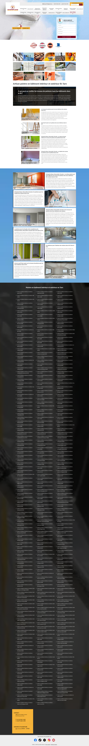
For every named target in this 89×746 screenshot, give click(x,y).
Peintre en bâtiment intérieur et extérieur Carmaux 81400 (65, 364)
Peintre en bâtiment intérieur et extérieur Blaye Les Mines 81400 (66, 330)
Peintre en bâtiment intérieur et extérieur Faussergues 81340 (45, 403)
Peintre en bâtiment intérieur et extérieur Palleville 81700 (45, 543)
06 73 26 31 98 (64, 4)
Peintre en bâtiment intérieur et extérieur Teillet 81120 (25, 665)
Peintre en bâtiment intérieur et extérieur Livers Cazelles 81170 (45, 475)
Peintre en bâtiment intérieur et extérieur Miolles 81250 (45, 501)
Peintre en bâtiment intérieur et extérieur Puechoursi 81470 (25, 562)
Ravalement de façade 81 (23, 9)
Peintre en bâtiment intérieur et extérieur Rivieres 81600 (65, 574)
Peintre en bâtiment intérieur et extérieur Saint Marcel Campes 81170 (26, 623)
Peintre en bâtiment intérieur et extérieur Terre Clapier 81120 (46, 665)
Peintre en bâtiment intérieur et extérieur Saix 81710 (65, 635)
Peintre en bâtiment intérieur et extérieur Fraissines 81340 (25, 410)
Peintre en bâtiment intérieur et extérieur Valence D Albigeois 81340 (45, 680)
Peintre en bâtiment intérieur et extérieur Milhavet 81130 (25, 501)
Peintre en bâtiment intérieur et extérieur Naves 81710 (65, 536)
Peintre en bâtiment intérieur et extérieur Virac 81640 (26, 699)
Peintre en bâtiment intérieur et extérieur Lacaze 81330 (45, 448)
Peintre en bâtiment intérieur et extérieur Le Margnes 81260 (65, 482)
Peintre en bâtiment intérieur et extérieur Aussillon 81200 (65, 315)
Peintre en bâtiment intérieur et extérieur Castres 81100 (45, 372)
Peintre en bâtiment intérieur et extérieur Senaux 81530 (65, 646)
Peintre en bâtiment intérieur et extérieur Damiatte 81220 (65, 387)
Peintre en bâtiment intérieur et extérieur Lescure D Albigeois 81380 (65, 471)
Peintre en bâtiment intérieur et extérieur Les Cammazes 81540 (25, 361)
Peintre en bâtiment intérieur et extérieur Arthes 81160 (65, 311)
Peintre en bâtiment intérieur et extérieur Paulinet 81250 (45, 547)
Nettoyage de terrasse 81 (30, 13)
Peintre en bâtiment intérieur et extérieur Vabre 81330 (45, 676)
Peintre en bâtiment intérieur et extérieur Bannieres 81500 (25, 319)
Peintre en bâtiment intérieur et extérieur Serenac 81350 (65, 650)
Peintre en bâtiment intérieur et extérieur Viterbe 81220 (45, 699)
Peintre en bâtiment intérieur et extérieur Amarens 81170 (65, 300)
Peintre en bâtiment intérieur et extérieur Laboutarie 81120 (45, 441)
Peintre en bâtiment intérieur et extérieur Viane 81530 (45, 688)
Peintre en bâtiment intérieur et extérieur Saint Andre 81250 (66, 593)
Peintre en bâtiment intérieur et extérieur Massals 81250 (45, 494)
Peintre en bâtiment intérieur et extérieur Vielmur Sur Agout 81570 (65, 688)
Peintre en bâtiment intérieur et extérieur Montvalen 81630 (45, 524)
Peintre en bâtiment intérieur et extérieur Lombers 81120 (65, 475)
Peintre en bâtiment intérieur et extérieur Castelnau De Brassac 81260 (45, 368)
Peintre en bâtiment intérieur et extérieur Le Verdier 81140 (25, 688)
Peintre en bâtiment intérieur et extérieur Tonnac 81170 (65, 669)
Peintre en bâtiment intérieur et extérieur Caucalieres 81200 (65, 372)
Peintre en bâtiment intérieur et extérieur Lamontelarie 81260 (45, 460)
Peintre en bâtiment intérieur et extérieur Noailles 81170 (45, 539)
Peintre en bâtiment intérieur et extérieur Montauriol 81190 (25, 509)
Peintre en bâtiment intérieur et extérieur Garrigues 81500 (65, 418)
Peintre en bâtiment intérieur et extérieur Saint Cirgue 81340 (26, 604)
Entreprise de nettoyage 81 (66, 9)
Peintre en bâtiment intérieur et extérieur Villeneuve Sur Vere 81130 (25, 695)
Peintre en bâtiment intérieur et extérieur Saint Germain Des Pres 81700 (46, 608)
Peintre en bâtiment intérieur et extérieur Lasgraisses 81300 (65, 463)
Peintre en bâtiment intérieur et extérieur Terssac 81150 (65, 665)
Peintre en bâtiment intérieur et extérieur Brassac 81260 (25, 338)
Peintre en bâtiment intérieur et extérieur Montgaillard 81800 (25, 517)
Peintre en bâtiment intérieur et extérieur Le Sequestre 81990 (45, 650)
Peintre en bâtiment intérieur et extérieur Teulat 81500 (25, 669)
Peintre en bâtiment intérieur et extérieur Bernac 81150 (45, 326)
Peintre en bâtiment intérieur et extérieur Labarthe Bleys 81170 (65, 429)
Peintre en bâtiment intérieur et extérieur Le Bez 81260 (25, 330)
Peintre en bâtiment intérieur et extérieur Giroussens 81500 (45, 422)
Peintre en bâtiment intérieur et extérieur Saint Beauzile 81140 (66, 597)
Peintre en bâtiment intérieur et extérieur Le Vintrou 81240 (65, 695)
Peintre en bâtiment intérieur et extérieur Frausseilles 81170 (45, 410)
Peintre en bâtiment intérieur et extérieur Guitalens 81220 (45, 425)
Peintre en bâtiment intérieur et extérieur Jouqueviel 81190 (45, 429)
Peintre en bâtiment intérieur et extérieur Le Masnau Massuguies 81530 (45, 490)
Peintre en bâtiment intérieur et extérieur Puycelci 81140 (25, 566)
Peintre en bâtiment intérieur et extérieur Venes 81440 (45, 684)
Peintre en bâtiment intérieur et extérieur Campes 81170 (65, 361)
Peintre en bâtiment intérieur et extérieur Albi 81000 (25, 296)
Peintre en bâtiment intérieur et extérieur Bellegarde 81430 (45, 323)
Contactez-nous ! (26, 28)
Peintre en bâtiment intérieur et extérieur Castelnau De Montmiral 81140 (25, 372)
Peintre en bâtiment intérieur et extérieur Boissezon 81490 (25, 334)
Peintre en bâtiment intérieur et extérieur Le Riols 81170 (45, 574)
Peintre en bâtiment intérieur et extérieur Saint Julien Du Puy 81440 (66, 616)
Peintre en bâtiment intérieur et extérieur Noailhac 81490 (25, 539)
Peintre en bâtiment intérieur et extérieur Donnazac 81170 (45, 391)
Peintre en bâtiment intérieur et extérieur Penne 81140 (45, 551)
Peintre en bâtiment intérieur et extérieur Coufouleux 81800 (25, 380)
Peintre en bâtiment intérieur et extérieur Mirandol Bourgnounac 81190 (65, 501)
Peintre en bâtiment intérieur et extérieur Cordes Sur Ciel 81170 (65, 376)
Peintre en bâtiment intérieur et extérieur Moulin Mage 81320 (45, 528)
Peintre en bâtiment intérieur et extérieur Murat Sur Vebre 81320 (65, 532)
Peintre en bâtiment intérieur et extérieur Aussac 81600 (45, 315)
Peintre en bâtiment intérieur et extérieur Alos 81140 (25, 300)
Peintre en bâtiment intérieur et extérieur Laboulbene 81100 (25, 441)
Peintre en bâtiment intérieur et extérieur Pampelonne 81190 (65, 543)
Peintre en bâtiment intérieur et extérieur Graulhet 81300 (65, 422)
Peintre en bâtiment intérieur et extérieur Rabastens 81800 (25, 570)
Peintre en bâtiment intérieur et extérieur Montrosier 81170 (25, 524)
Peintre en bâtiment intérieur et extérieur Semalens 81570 (45, 646)
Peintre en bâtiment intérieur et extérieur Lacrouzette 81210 (45, 452)
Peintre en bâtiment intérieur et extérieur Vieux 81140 (25, 692)
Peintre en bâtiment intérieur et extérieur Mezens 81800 (45, 498)
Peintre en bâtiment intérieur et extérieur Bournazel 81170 (45, 334)
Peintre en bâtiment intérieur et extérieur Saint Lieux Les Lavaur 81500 (66, 619)
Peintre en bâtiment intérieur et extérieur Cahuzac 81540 (25, 353)
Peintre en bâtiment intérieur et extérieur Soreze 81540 (65, 654)
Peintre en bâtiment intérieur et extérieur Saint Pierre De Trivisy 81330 (66, 627)
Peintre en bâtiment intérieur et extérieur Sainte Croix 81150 (45, 703)
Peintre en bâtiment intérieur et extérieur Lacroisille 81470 (25, 452)
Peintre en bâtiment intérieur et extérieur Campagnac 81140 (45, 361)
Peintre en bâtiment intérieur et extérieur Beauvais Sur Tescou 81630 (65, 319)
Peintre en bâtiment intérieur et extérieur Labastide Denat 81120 (45, 433)
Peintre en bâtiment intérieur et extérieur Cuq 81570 (65, 383)
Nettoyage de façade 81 (23, 13)
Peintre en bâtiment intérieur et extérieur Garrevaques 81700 (25, 418)
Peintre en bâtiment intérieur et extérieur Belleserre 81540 (65, 323)
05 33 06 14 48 (57, 4)
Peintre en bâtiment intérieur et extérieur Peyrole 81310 (25, 555)
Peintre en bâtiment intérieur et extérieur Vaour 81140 (65, 680)
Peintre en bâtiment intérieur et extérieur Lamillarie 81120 (25, 460)
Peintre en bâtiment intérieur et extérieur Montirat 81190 (65, 517)
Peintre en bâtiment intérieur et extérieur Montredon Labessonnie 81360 (45, 520)
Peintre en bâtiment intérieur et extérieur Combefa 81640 (45, 376)
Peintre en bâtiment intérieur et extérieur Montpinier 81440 (25, 520)
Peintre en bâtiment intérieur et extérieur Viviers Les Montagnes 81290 (25, 703)
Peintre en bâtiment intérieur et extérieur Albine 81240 (45, 296)
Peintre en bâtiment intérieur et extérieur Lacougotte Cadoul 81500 (65, 448)
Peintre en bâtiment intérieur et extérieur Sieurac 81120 (45, 654)
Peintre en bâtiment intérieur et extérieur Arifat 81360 (46, 311)
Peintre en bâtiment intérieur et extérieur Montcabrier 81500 (45, 509)
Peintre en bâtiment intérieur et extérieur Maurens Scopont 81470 (65, 494)
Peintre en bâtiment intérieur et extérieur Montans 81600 (65, 505)
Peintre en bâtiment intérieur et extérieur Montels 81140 (45, 513)
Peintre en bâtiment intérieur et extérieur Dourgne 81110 (65, 391)
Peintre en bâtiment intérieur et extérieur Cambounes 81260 (45, 357)
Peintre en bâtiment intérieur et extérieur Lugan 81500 (65, 479)
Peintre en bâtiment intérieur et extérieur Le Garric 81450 (45, 418)
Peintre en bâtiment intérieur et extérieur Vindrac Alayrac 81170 (45, 695)
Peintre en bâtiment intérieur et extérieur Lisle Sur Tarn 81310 (25, 475)
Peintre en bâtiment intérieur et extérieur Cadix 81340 (46, 349)
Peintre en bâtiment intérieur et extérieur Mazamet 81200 (25, 498)
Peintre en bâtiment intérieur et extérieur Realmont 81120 (65, 570)
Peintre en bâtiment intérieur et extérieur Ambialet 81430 (25, 304)
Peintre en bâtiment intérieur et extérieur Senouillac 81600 (25, 650)
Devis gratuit (47, 744)
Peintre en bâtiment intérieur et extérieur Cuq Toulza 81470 (25, 387)
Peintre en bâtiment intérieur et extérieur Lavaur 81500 (45, 467)
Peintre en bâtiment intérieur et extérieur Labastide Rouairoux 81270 (25, 437)
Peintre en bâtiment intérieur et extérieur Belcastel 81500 (25, 323)
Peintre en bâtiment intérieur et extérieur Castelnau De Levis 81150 (65, 368)
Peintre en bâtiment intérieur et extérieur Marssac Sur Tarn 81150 (65, 486)
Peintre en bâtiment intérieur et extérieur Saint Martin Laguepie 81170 (46, 623)
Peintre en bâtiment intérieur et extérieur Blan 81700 (45, 330)
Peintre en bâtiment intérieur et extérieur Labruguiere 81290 (65, 441)
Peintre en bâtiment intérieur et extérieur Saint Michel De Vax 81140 (26, 627)
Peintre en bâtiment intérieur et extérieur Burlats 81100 (65, 342)
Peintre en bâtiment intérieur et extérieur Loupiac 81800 (45, 479)
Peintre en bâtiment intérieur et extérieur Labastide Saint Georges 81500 (45, 437)
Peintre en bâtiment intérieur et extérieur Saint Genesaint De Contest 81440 (26, 608)
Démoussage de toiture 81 (51, 9)
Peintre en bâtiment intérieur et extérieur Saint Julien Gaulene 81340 (26, 619)
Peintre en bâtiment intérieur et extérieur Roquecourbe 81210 (45, 578)
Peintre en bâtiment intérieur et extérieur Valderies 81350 (65, 676)
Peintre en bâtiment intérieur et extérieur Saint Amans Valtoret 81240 (46, 593)
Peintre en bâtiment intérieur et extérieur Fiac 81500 (45, 406)
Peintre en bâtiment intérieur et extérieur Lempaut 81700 (25, 471)
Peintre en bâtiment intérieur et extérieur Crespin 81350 (65, 380)
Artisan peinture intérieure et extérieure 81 (44, 9)
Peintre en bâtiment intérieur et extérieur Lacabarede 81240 (25, 444)
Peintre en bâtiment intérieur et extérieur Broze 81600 (45, 342)
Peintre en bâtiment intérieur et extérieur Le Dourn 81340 (25, 395)
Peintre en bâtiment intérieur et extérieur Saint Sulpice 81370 (26, 635)
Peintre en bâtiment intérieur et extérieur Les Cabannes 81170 (65, 345)
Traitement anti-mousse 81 (44, 13)
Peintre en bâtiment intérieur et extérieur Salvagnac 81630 (65, 638)
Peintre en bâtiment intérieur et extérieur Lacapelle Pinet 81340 (45, 444)
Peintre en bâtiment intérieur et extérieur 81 (73, 12)
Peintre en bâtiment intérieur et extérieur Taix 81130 (65, 657)
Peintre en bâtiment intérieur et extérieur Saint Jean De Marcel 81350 (46, 612)
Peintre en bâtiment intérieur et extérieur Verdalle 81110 (65, 684)
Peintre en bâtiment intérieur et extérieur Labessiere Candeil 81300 (65, 437)
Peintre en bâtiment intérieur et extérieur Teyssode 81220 (45, 669)
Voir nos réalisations (17, 28)
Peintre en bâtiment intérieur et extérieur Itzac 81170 (66, 425)
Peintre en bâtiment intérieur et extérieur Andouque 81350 (25, 307)
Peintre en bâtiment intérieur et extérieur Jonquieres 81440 (25, 429)
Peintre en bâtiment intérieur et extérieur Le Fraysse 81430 (65, 410)
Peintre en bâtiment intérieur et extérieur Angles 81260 (45, 307)
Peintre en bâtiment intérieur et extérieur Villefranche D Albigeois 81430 (45, 692)
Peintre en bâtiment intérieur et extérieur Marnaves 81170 (25, 486)
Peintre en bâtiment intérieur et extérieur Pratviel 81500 (65, 559)
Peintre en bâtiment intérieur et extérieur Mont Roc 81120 (66, 520)
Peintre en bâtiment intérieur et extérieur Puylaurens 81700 (65, 566)
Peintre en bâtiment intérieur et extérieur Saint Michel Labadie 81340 (66, 623)
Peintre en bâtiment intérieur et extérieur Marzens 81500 (25, 490)
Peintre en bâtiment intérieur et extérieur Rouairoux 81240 (65, 581)
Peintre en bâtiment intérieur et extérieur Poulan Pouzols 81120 (25, 559)
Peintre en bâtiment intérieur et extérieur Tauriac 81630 (45, 661)
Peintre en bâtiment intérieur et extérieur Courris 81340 (45, 380)
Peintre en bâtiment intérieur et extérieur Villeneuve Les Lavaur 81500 (65, 692)
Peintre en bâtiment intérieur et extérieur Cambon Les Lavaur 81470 (45, 353)
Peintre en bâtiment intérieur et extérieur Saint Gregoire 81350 (26, 612)
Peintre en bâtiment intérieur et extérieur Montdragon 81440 (65, 509)
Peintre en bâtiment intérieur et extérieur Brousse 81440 (25, 342)
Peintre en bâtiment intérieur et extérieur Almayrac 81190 (45, 300)
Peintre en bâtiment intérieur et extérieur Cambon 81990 (25, 357)
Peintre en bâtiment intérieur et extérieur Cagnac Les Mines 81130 (65, 349)
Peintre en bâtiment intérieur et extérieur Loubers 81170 (25, 479)
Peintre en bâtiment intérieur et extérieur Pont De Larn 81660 (45, 555)
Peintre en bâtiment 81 (65, 12)
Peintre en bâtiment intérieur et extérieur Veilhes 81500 (25, 684)
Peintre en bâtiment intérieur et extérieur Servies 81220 (25, 654)
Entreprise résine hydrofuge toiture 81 (37, 9)
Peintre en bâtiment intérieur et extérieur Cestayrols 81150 (25, 376)
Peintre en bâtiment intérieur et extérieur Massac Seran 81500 (65, 490)
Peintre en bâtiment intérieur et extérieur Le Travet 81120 (25, 673)
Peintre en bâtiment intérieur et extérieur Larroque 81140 (25, 463)
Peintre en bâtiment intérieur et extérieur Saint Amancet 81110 (66, 589)
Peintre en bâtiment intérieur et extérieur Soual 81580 (26, 657)
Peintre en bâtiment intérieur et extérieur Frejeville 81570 (45, 414)
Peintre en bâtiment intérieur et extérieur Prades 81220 (45, 559)
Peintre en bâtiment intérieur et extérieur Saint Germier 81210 (66, 608)
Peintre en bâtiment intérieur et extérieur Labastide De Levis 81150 (25, 433)
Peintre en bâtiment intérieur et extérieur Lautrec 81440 (25, 467)
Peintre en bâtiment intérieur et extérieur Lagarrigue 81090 (25, 456)
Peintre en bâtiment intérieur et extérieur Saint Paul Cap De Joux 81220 (46, 627)
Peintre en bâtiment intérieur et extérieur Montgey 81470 (45, 517)
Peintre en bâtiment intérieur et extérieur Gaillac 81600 (65, 414)
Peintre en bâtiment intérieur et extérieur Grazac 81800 (25, 425)
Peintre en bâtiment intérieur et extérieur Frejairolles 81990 (25, 414)
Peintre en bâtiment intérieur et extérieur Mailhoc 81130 (45, 482)
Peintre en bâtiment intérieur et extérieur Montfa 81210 (65, 513)
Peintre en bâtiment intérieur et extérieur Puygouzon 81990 (45, 566)
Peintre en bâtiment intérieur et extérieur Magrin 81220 (25, 482)
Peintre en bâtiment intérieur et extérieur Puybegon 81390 (45, 562)
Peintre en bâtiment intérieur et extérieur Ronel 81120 (25, 578)
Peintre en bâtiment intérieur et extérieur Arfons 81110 (25, 311)
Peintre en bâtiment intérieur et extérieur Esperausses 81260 (45, 399)
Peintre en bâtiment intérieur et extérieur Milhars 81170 (65, 498)
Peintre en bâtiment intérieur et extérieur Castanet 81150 (25, 368)
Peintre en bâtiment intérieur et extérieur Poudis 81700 (65, 555)
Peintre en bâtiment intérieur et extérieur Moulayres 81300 (25, 528)
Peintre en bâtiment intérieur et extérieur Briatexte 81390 (65, 338)
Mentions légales (54, 744)
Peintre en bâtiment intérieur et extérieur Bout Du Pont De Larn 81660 (66, 334)
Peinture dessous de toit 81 (37, 13)
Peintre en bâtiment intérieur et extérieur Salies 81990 (25, 638)
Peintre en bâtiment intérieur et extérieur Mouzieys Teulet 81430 (25, 532)
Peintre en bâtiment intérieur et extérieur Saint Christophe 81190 (46, 600)
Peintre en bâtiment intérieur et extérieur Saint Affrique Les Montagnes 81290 (26, 589)
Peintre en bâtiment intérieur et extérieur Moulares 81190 (65, 524)
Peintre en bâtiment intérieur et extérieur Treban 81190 (45, 673)
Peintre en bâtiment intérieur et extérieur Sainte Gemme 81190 (65, 604)
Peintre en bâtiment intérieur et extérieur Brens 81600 (45, 338)
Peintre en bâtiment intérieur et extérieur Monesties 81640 (45, 505)
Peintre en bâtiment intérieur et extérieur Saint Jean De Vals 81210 (26, 616)
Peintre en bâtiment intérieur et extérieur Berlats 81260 (25, 326)
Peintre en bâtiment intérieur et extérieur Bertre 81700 (65, 326)
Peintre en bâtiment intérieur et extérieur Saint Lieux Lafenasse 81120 (46, 619)
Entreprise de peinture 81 (59, 9)
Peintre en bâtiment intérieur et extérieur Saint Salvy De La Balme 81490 (46, 631)
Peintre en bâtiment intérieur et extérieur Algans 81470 (65, 296)
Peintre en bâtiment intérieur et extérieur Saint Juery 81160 (46, 616)
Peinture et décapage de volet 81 (59, 13)
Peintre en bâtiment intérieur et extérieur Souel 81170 (46, 657)
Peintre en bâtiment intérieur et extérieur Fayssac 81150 (65, 399)
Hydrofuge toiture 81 (52, 12)
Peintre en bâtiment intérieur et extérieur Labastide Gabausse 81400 (65, 433)
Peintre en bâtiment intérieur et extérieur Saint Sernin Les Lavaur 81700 (66, 631)
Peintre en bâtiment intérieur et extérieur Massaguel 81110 (25, 494)
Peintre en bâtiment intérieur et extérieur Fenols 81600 (65, 403)
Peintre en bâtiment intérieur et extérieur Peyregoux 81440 (65, 551)
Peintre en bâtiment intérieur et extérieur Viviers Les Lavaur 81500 (65, 699)
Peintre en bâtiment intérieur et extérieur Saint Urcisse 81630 (46, 635)
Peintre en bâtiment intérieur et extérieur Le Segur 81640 (25, 646)
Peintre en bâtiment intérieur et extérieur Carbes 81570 (25, 364)
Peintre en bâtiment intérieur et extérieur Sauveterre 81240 (45, 642)
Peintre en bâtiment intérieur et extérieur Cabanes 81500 (45, 345)
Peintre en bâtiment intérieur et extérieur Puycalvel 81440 (65, 562)
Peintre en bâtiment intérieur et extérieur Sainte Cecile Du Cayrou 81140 (65, 600)
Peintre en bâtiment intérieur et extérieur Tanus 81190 (25, 661)
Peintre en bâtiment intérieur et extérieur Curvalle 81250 (45, 387)
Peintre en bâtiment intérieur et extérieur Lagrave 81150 (45, 456)
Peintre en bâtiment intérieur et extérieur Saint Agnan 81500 (46, 589)
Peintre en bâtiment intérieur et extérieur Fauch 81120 (25, 403)
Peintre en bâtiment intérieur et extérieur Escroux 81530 (25, 399)
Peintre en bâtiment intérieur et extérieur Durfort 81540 (45, 395)
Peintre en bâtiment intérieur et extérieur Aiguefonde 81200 (45, 292)
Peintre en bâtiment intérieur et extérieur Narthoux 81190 (45, 536)
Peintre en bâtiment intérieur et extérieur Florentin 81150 (65, 406)
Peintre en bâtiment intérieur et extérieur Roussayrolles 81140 (65, 585)
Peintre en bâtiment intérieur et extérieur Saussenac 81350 (25, 642)
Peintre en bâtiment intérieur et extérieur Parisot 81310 (25, 547)
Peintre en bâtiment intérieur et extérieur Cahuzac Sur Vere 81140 (65, 353)
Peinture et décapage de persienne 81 (73, 9)
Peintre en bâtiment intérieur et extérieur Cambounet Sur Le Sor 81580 (65, 357)
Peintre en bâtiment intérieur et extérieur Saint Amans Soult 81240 (26, 593)
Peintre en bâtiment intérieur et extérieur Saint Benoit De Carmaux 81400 (26, 600)
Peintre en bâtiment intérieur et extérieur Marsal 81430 (45, 486)
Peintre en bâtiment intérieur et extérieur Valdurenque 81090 (25, 680)
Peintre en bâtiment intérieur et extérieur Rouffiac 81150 (25, 585)
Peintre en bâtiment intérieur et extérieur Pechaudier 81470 (25, 551)
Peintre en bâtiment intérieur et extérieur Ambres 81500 (45, 304)
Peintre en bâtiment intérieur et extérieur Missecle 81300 (25, 505)
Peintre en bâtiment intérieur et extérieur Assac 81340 (25, 315)
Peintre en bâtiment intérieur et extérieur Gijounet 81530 (25, 422)
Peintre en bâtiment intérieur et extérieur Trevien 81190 (25, 676)
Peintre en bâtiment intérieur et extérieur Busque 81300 (25, 345)
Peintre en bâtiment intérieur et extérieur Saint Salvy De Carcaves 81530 (26, 631)
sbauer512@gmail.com (47, 4)
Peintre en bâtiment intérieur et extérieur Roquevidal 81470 (25, 581)
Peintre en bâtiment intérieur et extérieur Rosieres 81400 (45, 581)
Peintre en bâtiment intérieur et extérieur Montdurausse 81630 (25, 513)
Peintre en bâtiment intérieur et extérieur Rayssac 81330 (45, 570)
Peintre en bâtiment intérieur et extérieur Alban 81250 (65, 292)
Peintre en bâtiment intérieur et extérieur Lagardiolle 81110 (65, 452)
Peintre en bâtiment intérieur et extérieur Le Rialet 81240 (25, 574)
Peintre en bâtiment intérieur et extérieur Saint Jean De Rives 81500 (66, 612)
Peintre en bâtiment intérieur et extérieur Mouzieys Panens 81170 (45, 532)
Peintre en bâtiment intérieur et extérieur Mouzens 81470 (65, 528)
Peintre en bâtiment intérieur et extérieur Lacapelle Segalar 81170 (65, 444)
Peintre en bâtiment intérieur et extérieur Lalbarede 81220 (65, 456)
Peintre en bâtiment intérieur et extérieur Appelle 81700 (65, 307)
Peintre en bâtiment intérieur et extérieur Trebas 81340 (65, 673)
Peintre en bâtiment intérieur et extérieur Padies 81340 (25, 543)
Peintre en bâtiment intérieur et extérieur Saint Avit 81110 (46, 597)
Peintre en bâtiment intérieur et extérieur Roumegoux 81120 (45, 585)
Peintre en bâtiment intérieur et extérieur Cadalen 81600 (25, 349)
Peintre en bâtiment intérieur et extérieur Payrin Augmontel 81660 (65, 547)
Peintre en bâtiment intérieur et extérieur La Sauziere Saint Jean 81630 (65, 642)
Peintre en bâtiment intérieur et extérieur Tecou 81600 (65, 661)
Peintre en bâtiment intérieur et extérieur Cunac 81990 (45, 383)
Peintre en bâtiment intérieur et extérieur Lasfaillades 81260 (45, 463)
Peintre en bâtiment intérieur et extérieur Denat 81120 (25, 391)
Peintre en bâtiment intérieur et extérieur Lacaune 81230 (25, 448)
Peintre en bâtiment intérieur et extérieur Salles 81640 (45, 638)
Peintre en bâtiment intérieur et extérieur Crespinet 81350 (25, 383)
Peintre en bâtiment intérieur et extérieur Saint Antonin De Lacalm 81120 (26, 597)
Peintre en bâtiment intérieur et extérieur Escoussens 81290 (65, 395)
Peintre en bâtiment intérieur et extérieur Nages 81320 (25, 536)
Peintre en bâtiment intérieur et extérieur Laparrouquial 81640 (65, 460)
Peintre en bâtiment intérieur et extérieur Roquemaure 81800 (65, 578)
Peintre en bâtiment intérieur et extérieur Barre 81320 (46, 319)
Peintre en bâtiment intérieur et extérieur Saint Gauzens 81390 (46, 604)
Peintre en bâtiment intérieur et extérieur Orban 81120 (65, 539)
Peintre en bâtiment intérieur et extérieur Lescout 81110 (45, 471)
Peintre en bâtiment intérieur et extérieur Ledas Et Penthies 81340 (65, 467)
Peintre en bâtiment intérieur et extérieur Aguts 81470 (25, 292)
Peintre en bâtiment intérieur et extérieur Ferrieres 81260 (25, 406)
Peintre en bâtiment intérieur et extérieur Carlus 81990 (45, 364)
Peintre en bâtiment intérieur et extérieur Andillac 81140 (65, 304)
